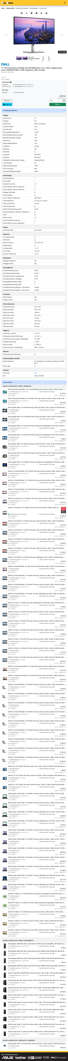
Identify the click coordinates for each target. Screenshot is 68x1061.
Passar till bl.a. (8, 382)
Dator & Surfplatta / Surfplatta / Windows (19, 1040)
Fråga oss (7, 104)
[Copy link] (41, 13)
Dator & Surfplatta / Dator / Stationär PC (18, 940)
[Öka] (64, 100)
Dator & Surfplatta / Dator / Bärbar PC (17, 386)
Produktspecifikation (10, 110)
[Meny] (65, 3)
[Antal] (57, 100)
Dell (35, 373)
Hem (2, 8)
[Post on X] (26, 13)
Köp (57, 104)
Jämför (7, 101)
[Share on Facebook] (21, 13)
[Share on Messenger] (31, 13)
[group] (34, 35)
